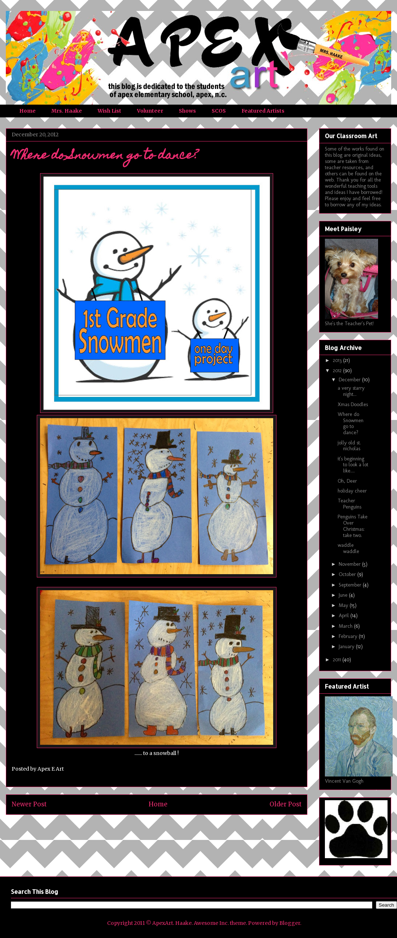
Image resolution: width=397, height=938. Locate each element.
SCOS (219, 111)
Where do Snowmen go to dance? (350, 423)
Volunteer (150, 111)
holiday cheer (352, 491)
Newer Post (29, 804)
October (348, 574)
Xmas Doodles (353, 404)
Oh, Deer (347, 481)
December (350, 380)
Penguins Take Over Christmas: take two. (352, 526)
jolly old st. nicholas (349, 446)
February (349, 636)
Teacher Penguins (349, 504)
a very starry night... (351, 391)
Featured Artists (262, 111)
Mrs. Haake (66, 111)
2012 (338, 370)
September (351, 585)
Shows (187, 111)
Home (27, 111)
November (350, 564)
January (347, 646)
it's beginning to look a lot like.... (353, 465)
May (344, 605)
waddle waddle (348, 548)
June (344, 595)
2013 (338, 360)
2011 (337, 660)
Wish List (109, 111)
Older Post (286, 804)
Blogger (289, 923)
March (346, 626)
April (344, 615)
